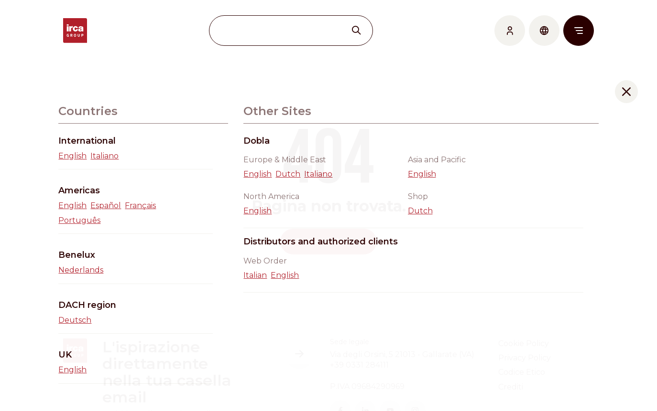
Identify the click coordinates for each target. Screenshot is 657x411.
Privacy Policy (524, 357)
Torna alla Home (328, 241)
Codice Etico (521, 372)
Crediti (510, 386)
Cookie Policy (523, 343)
